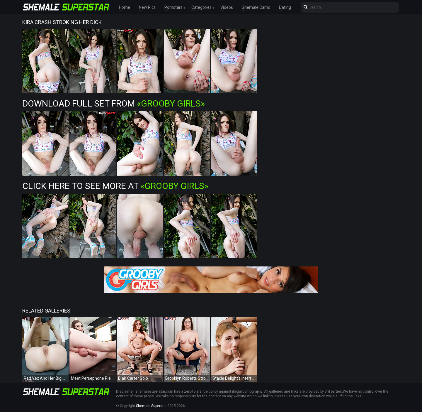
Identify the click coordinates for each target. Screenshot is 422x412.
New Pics (147, 7)
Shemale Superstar (151, 406)
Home (124, 7)
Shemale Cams (256, 7)
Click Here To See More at (115, 186)
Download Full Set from (113, 103)
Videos (226, 7)
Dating (285, 7)
